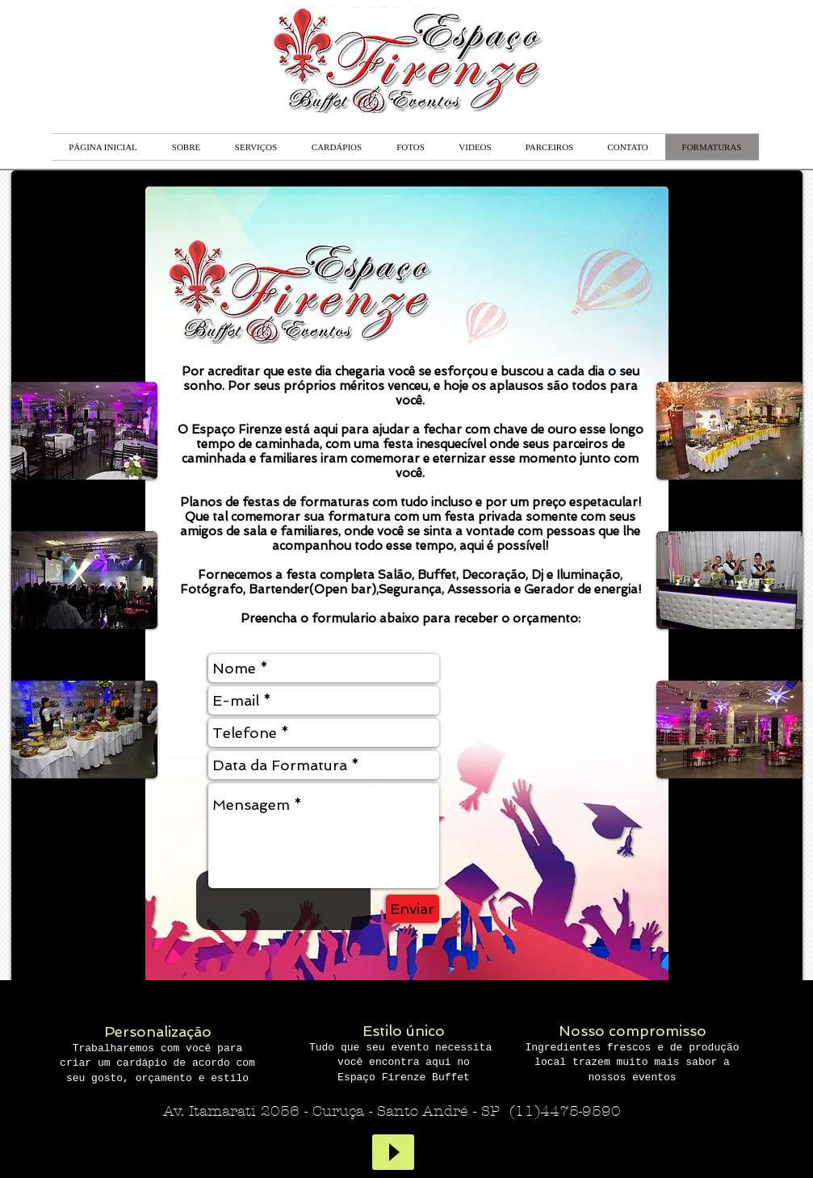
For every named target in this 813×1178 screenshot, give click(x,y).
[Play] (393, 1152)
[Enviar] (412, 909)
